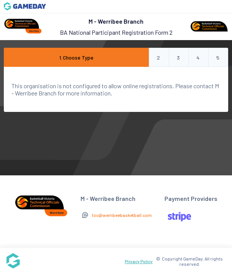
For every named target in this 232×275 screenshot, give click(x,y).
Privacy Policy (139, 261)
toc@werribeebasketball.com (122, 215)
